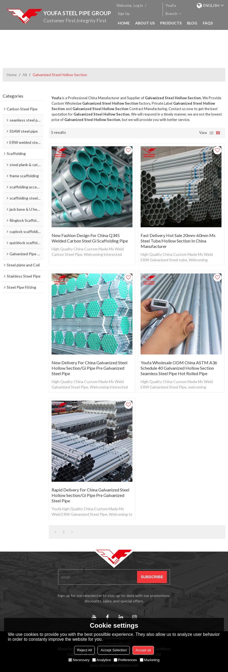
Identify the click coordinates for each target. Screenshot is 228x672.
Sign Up (124, 13)
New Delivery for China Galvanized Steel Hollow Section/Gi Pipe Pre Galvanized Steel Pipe (89, 368)
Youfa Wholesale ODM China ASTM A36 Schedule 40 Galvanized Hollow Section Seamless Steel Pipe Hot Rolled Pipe (179, 368)
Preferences (125, 660)
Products (171, 23)
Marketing (150, 660)
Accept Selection (113, 650)
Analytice (101, 660)
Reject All (84, 650)
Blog (192, 23)
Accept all (143, 650)
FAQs (208, 23)
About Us (145, 23)
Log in (138, 5)
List (211, 133)
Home (124, 23)
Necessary (78, 660)
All (25, 74)
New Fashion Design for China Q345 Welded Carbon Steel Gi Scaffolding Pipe (90, 238)
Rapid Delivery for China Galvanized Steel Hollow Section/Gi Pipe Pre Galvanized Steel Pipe (90, 495)
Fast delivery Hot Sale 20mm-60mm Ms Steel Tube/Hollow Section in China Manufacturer (178, 241)
